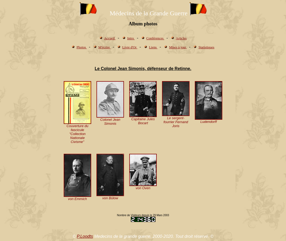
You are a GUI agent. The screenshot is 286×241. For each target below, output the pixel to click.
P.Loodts (85, 236)
